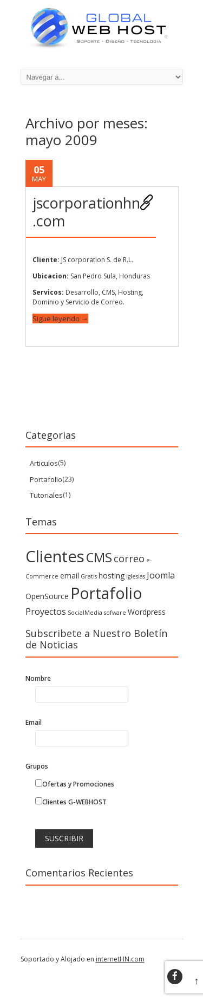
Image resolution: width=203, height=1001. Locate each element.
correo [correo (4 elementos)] (129, 558)
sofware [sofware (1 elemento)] (115, 612)
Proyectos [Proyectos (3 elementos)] (45, 612)
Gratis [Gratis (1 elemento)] (89, 576)
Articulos (44, 463)
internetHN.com (120, 959)
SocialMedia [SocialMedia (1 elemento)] (85, 612)
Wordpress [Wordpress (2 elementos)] (147, 612)
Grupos (36, 766)
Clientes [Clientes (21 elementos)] (54, 556)
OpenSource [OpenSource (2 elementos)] (47, 596)
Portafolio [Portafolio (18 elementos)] (106, 593)
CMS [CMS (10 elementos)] (99, 557)
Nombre (38, 678)
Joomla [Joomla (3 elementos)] (161, 575)
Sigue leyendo (60, 318)
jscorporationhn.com (86, 211)
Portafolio (46, 479)
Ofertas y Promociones (74, 784)
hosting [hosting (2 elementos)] (112, 575)
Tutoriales (46, 495)
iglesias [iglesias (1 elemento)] (135, 576)
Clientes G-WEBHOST (71, 802)
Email (33, 722)
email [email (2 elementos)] (69, 575)
